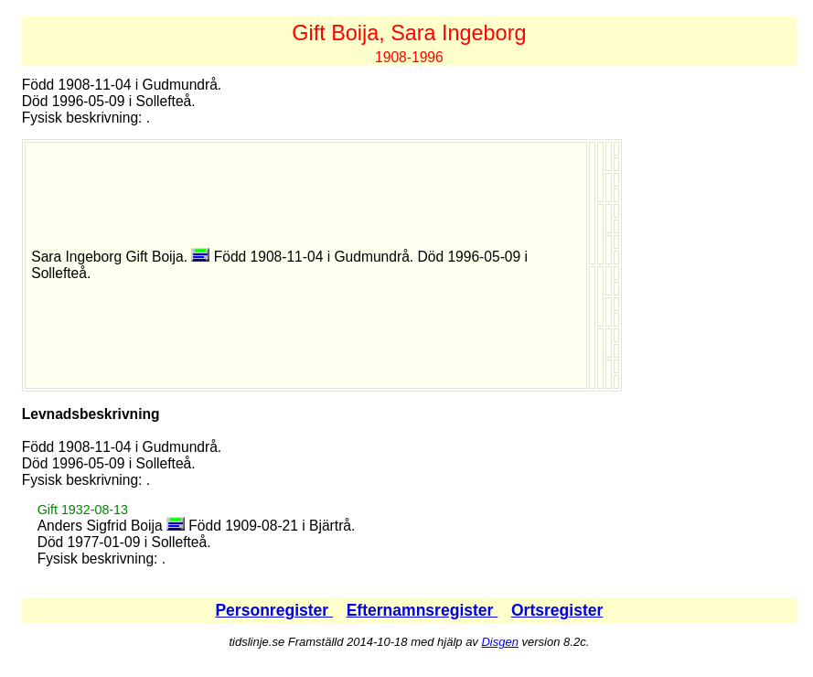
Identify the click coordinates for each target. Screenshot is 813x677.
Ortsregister (557, 610)
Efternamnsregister (422, 610)
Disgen (499, 642)
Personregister (274, 610)
